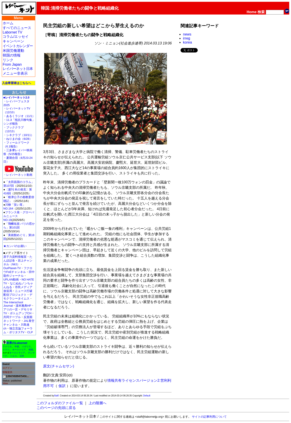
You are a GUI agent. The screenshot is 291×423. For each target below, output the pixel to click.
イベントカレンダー (18, 46)
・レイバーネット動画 (19, 173)
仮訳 (62, 386)
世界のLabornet (16, 343)
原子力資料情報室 (15, 256)
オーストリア (19, 349)
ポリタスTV (16, 332)
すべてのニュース (17, 28)
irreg (186, 38)
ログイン (7, 367)
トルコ (13, 356)
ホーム (8, 23)
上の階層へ (97, 403)
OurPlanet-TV (12, 268)
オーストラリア (17, 353)
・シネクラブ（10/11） (18, 135)
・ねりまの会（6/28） (17, 138)
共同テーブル (12, 317)
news (187, 34)
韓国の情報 (12, 55)
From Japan (12, 64)
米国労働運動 (13, 50)
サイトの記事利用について (209, 416)
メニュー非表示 (15, 73)
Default (146, 395)
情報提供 (7, 372)
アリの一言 (10, 309)
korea (187, 42)
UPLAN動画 (11, 279)
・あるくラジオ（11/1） (19, 116)
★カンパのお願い (15, 246)
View (5, 383)
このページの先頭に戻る (56, 408)
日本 (22, 356)
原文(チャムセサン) (58, 366)
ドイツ (6, 349)
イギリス (26, 346)
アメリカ (7, 346)
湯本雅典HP (23, 305)
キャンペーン (13, 41)
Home (251, 12)
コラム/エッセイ (16, 36)
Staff (56, 395)
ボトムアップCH (20, 313)
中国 (17, 346)
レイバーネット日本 (18, 69)
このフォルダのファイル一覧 (60, 403)
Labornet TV (12, 32)
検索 (261, 12)
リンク (8, 60)
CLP (30, 332)
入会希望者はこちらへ (16, 83)
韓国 (31, 349)
